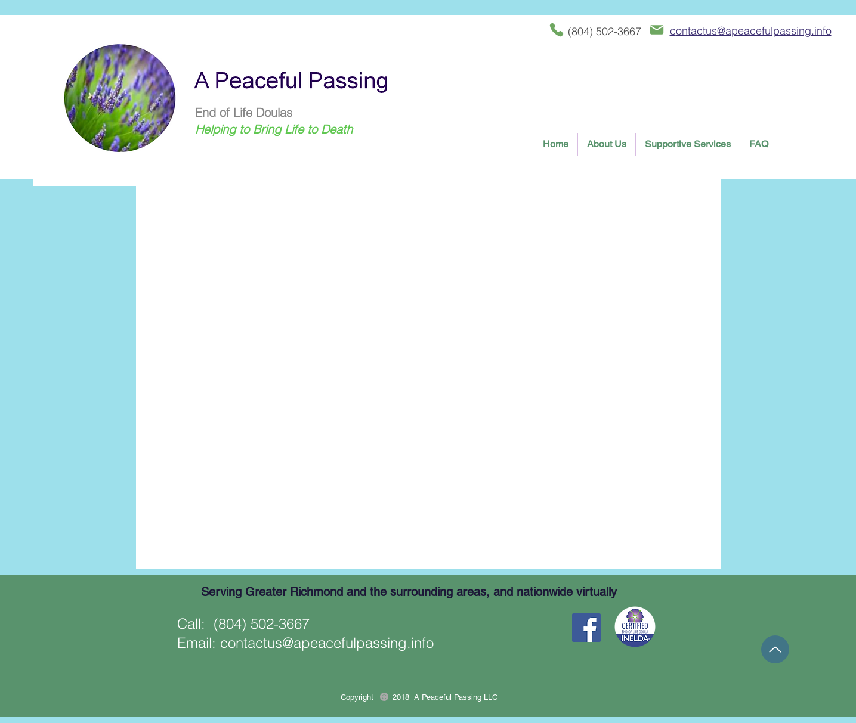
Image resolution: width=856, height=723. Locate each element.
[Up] (775, 649)
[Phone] (556, 30)
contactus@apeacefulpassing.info (327, 642)
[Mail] (656, 30)
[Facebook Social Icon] (586, 627)
